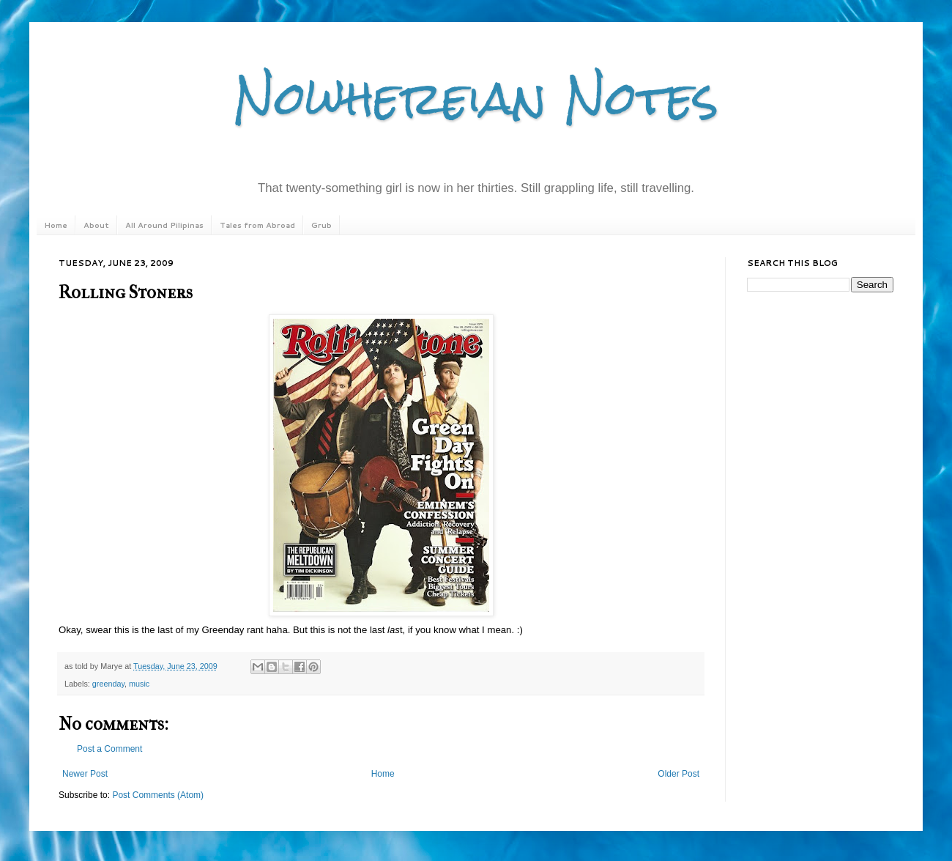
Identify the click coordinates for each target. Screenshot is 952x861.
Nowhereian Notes (476, 97)
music (139, 683)
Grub (321, 225)
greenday (108, 683)
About (96, 225)
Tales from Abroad (257, 225)
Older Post (678, 774)
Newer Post (85, 774)
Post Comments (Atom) (158, 795)
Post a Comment (109, 749)
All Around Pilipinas (164, 225)
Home (55, 225)
